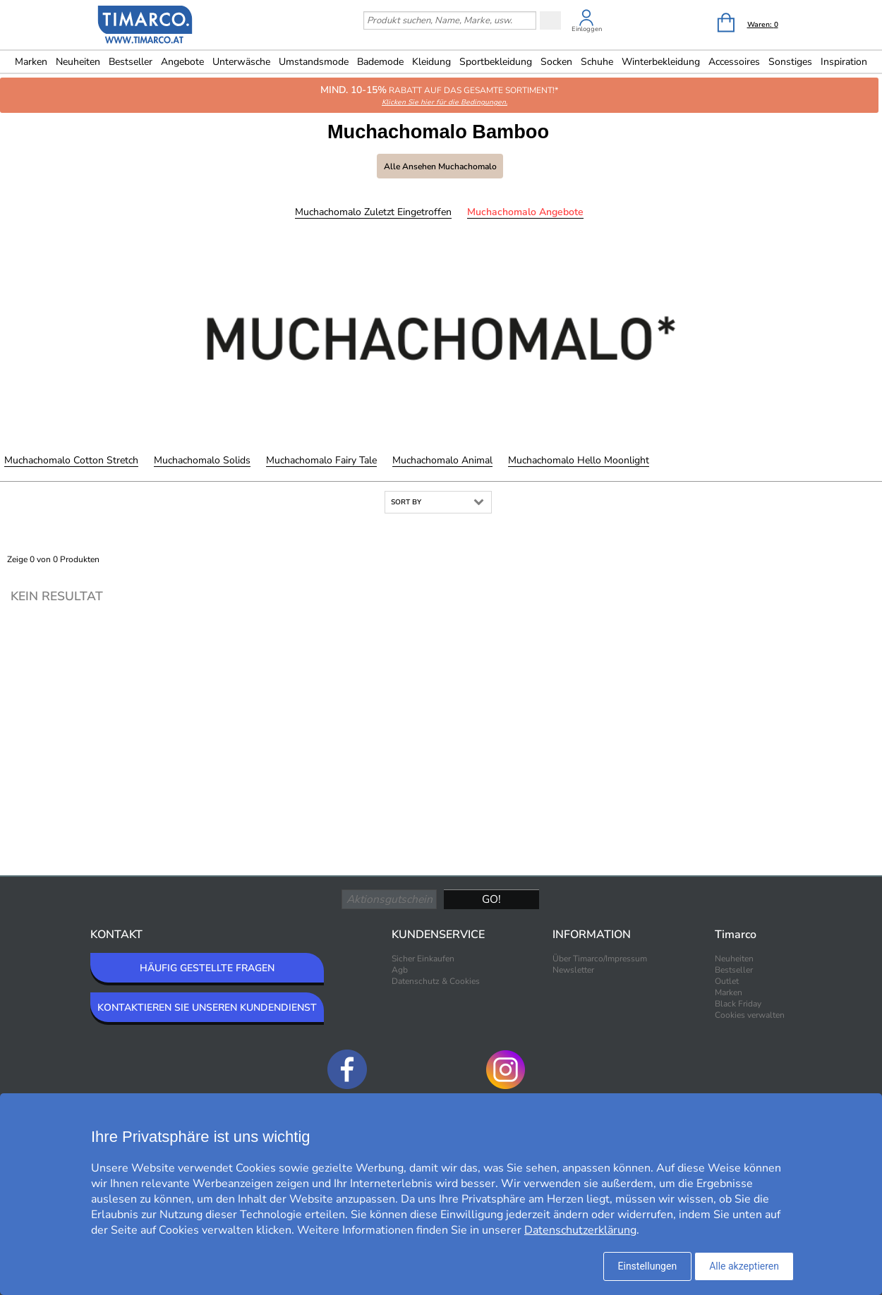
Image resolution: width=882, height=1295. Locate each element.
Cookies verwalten (750, 1015)
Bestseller (130, 61)
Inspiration (844, 61)
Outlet (727, 981)
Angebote (182, 61)
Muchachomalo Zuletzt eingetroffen (373, 212)
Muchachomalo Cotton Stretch (71, 460)
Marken (31, 61)
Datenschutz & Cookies (436, 981)
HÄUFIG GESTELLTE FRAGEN (207, 968)
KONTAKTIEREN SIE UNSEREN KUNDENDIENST (207, 1007)
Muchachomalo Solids (202, 460)
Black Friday (738, 1003)
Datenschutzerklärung (580, 1230)
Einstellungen (647, 1266)
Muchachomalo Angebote (525, 212)
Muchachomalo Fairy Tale (321, 460)
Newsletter (573, 969)
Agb (400, 969)
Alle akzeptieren (744, 1266)
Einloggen (587, 29)
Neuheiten (78, 61)
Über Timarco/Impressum (599, 958)
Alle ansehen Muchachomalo (440, 166)
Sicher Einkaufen (423, 958)
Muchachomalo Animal (442, 460)
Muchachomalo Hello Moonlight (578, 460)
